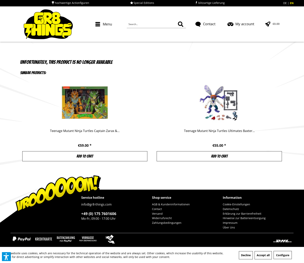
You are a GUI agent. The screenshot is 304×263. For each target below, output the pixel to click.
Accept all (263, 255)
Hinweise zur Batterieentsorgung (244, 218)
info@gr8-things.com (96, 204)
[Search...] (156, 24)
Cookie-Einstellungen (236, 204)
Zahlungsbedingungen (166, 223)
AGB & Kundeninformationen (171, 204)
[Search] (180, 24)
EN (292, 3)
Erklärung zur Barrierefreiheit (242, 213)
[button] (6, 256)
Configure (282, 255)
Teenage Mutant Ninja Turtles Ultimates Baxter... (219, 131)
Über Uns (229, 227)
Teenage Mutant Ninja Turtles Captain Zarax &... (85, 131)
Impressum (230, 223)
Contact (157, 209)
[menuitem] (104, 31)
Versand (157, 213)
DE (285, 3)
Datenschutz (231, 209)
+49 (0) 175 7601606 (98, 213)
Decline (246, 255)
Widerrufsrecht (162, 218)
